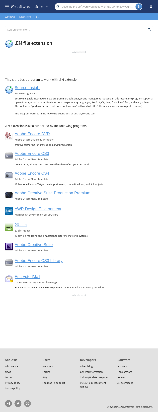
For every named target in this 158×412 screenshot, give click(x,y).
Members (47, 366)
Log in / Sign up (149, 7)
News (8, 371)
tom (93, 113)
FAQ (44, 377)
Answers (122, 366)
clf (80, 113)
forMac (121, 377)
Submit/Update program (94, 377)
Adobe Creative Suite (34, 244)
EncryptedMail (27, 276)
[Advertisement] (79, 63)
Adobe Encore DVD (32, 134)
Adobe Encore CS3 (32, 153)
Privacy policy (12, 382)
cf (72, 113)
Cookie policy (12, 388)
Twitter (27, 403)
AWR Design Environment (38, 209)
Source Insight (27, 87)
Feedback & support (53, 382)
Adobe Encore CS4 (32, 173)
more (138, 106)
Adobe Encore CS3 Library (39, 260)
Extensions (25, 16)
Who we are (11, 366)
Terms (8, 377)
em (75, 113)
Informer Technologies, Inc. (139, 406)
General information (91, 371)
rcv (83, 113)
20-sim (21, 225)
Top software (124, 371)
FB (17, 403)
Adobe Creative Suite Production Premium (52, 193)
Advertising (86, 366)
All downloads (125, 382)
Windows (10, 16)
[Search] (98, 6)
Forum (46, 371)
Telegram (8, 403)
